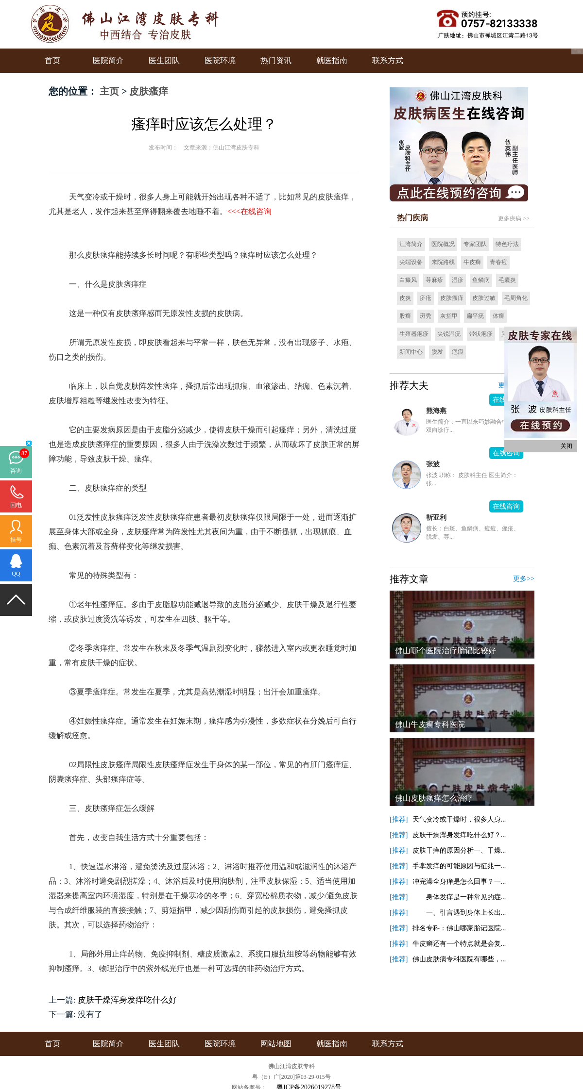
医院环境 (220, 60)
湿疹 (457, 280)
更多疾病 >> (514, 218)
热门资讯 (276, 60)
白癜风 (408, 280)
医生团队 (164, 60)
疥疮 (425, 298)
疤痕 (457, 351)
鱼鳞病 (481, 280)
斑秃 (425, 316)
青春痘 (498, 262)
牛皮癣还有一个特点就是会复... (459, 943)
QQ (16, 573)
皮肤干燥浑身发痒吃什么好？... (459, 835)
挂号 (16, 539)
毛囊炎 (507, 280)
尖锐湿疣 (449, 333)
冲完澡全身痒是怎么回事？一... (459, 881)
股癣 (405, 316)
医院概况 (443, 244)
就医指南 (331, 60)
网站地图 (276, 1044)
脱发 (437, 351)
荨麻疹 (434, 280)
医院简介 (108, 60)
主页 (109, 91)
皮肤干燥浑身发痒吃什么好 (127, 1000)
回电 (16, 505)
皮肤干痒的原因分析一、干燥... (459, 850)
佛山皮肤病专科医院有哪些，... (459, 959)
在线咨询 (506, 453)
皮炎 (405, 298)
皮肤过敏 (484, 298)
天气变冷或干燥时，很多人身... (459, 819)
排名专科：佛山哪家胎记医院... (459, 928)
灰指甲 (449, 316)
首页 (52, 60)
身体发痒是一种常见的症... (459, 897)
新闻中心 (411, 351)
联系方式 (387, 60)
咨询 (16, 470)
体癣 (498, 316)
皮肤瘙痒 (148, 91)
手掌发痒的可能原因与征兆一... (459, 866)
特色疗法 (507, 244)
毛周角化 (516, 298)
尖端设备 (411, 262)
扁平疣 (475, 316)
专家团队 (475, 244)
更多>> (523, 578)
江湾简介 (411, 244)
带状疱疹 (481, 333)
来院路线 (443, 262)
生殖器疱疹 (414, 333)
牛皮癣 (472, 262)
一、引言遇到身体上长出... (459, 912)
